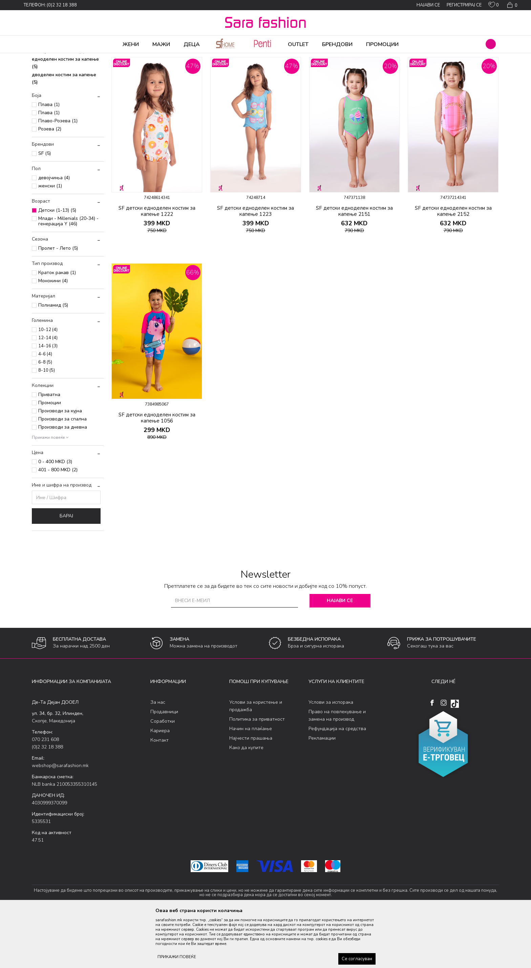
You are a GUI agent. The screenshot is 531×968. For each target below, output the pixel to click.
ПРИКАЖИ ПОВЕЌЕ (176, 957)
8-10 (46, 423)
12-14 (48, 391)
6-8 (45, 415)
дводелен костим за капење (64, 132)
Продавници (164, 765)
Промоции (49, 456)
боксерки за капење (58, 104)
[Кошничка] (511, 5)
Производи (72, 57)
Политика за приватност (257, 772)
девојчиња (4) (54, 231)
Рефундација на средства (337, 782)
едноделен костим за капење (65, 116)
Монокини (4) (53, 334)
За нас (157, 755)
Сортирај (362, 68)
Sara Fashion (44, 57)
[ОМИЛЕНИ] (493, 6)
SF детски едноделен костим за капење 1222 (157, 264)
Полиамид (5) (53, 358)
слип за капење (53, 96)
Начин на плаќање (250, 782)
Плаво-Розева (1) (58, 174)
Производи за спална (62, 472)
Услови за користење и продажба (255, 759)
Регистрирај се (464, 5)
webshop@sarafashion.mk (60, 819)
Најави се (340, 654)
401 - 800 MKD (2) (58, 523)
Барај (66, 569)
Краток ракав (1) (57, 326)
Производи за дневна (62, 480)
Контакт (159, 793)
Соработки (162, 774)
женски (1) (50, 239)
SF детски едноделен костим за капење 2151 (354, 264)
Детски (134, 57)
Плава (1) (49, 158)
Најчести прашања (250, 791)
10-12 (48, 383)
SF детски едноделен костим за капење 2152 (453, 264)
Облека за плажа (105, 57)
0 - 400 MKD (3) (55, 515)
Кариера (160, 784)
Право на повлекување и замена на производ (337, 769)
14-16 (48, 399)
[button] (491, 44)
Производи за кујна (60, 464)
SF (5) (44, 206)
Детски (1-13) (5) (57, 263)
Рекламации (322, 791)
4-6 (45, 407)
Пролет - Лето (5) (58, 301)
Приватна (49, 448)
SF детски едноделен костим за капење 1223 (255, 264)
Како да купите (246, 801)
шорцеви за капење (58, 88)
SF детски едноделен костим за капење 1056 (157, 471)
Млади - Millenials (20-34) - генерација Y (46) (68, 274)
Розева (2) (49, 182)
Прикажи (422, 68)
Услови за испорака (331, 755)
